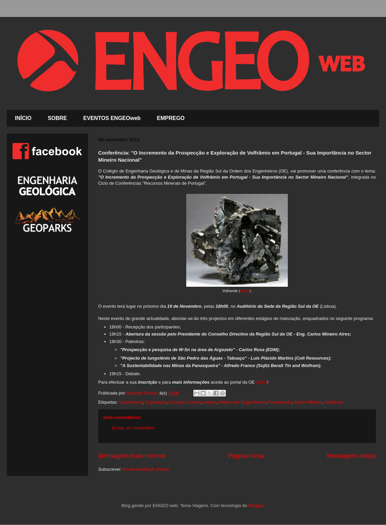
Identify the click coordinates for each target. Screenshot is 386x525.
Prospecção (280, 402)
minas (210, 402)
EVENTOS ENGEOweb (112, 118)
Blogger (255, 505)
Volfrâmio (334, 402)
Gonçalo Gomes (185, 402)
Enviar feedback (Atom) (146, 469)
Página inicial (246, 455)
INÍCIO (23, 118)
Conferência (131, 402)
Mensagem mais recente (132, 455)
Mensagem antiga (351, 455)
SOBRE (57, 118)
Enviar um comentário (133, 427)
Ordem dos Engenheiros (242, 402)
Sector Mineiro (308, 402)
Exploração (156, 402)
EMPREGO (171, 118)
